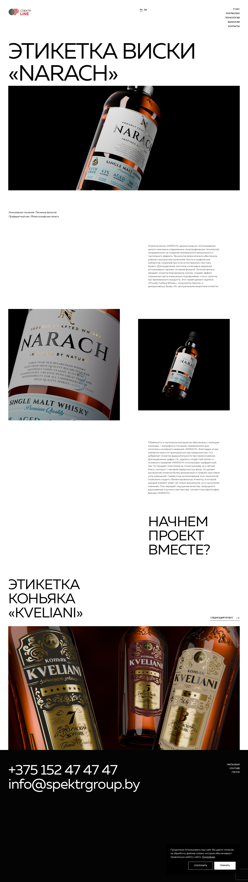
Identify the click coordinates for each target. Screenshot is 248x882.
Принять (225, 866)
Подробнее (208, 857)
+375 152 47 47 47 (62, 771)
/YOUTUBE (234, 768)
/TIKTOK (235, 772)
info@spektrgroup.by (74, 785)
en (145, 10)
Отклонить (200, 866)
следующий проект (225, 618)
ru (141, 10)
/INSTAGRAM (233, 765)
